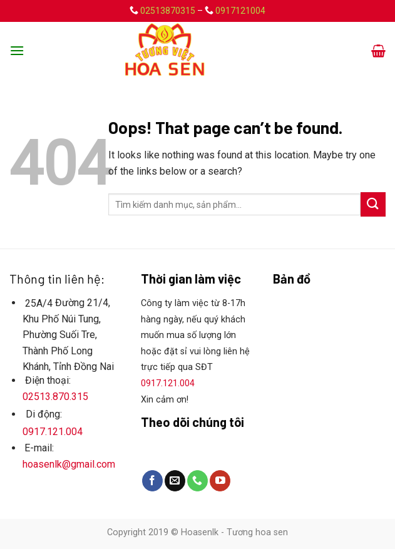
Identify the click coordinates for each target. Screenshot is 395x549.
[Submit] (373, 204)
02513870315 (167, 11)
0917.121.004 (53, 432)
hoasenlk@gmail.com (69, 464)
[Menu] (16, 50)
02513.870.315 (55, 397)
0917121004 (240, 11)
